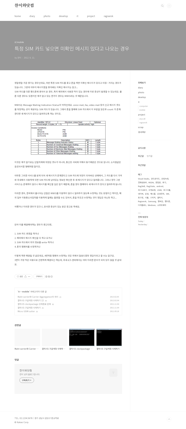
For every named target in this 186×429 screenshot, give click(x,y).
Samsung (152, 201)
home (18, 16)
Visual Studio (143, 178)
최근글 (141, 155)
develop (63, 16)
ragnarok (108, 16)
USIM (159, 190)
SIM (167, 193)
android (160, 186)
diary (32, 16)
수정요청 (152, 190)
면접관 (158, 182)
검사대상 (142, 132)
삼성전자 (160, 193)
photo (47, 16)
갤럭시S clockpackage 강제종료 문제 (34, 304)
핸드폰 (167, 201)
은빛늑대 (164, 178)
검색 (162, 6)
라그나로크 (142, 190)
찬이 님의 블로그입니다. (29, 374)
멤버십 (160, 201)
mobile (25, 291)
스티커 (152, 197)
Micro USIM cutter (26, 311)
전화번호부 (142, 182)
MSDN (151, 182)
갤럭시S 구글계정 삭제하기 (29, 307)
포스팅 (140, 197)
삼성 (147, 193)
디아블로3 (142, 205)
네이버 (140, 193)
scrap (140, 127)
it (77, 16)
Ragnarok (142, 201)
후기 (164, 182)
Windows (152, 205)
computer (143, 106)
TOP (169, 419)
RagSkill (141, 186)
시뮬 (147, 197)
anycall (142, 118)
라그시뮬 (166, 190)
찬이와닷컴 (24, 6)
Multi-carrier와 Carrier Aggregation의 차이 (38, 296)
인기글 (149, 155)
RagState (151, 186)
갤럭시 (159, 197)
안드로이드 (155, 178)
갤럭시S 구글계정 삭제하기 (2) (31, 300)
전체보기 (142, 82)
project (91, 16)
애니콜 (152, 193)
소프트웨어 (161, 205)
